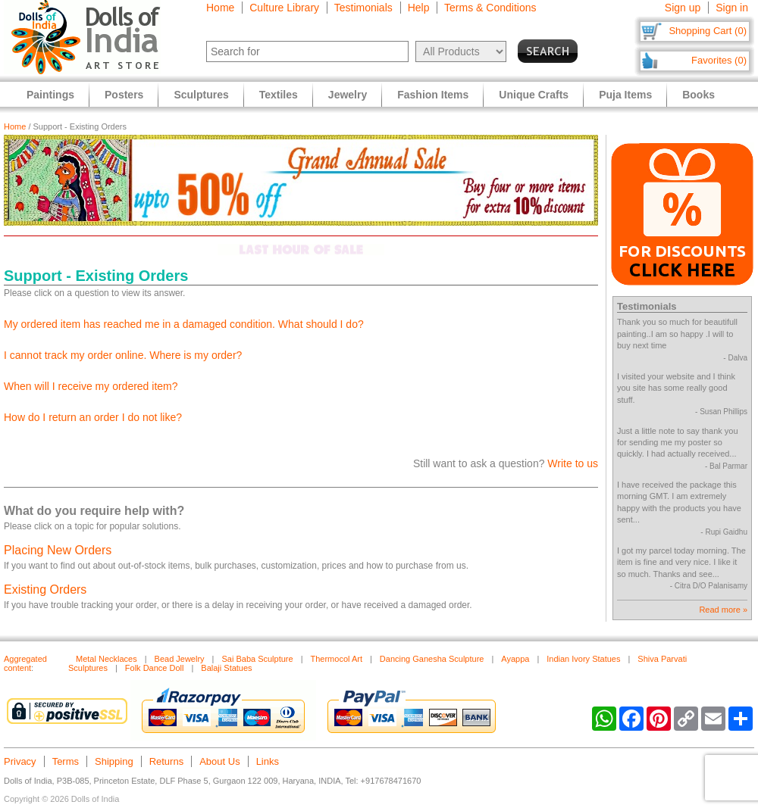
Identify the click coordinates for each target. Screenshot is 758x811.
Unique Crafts (533, 95)
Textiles (278, 95)
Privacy (20, 761)
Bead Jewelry (180, 658)
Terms (65, 761)
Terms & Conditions (490, 8)
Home (220, 8)
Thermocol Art (336, 658)
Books (698, 95)
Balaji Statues (226, 667)
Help (419, 8)
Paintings (50, 95)
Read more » (723, 609)
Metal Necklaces (106, 658)
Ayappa (515, 658)
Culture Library (284, 8)
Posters (124, 95)
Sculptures (201, 95)
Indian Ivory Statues (583, 658)
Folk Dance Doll (154, 667)
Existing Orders (45, 589)
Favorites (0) (719, 60)
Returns (166, 761)
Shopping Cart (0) (708, 30)
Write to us (572, 463)
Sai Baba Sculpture (257, 658)
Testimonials (363, 8)
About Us (219, 761)
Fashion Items (432, 95)
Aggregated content (25, 663)
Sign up (682, 8)
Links (267, 761)
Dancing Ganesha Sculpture (432, 658)
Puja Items (625, 95)
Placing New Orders (57, 550)
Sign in (732, 8)
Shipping (114, 761)
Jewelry (347, 95)
